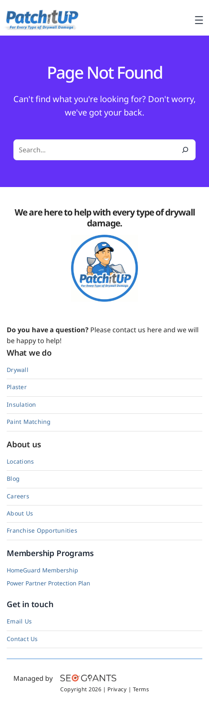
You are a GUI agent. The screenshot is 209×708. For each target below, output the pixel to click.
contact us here (137, 329)
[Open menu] (199, 20)
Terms (141, 689)
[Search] (185, 149)
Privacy (117, 689)
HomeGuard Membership (42, 570)
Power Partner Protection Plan (48, 583)
